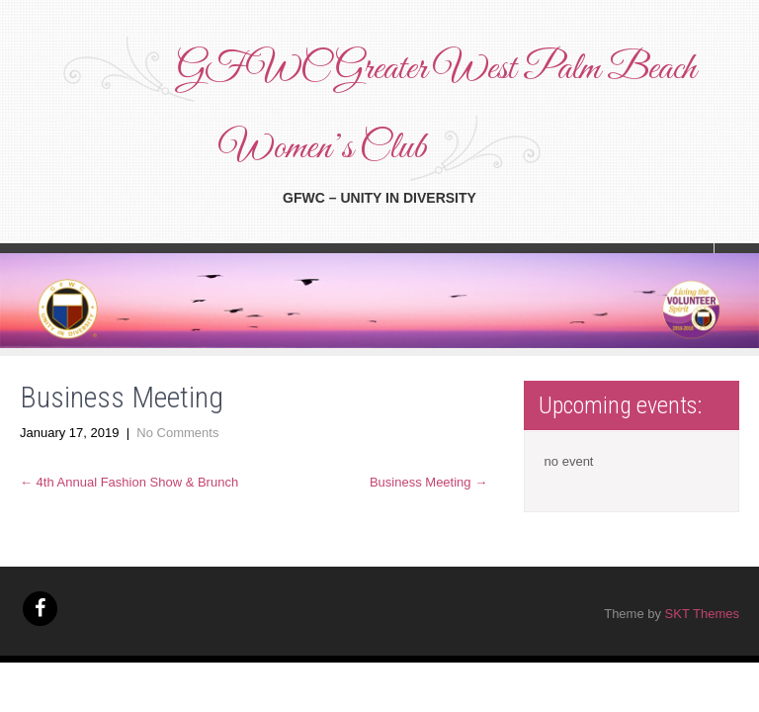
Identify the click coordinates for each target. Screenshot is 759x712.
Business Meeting (428, 482)
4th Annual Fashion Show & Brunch (129, 482)
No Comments (177, 432)
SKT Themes (702, 613)
